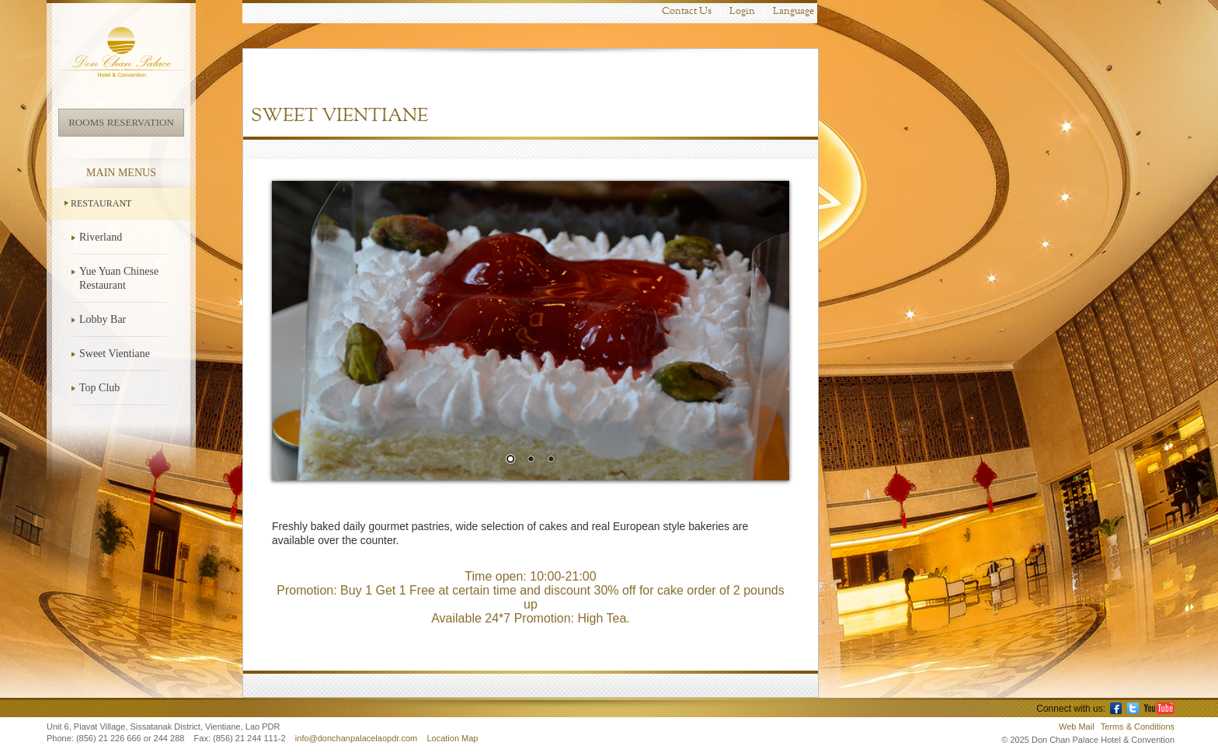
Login (742, 11)
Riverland (100, 237)
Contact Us (687, 11)
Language (793, 11)
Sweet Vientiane (114, 353)
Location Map (452, 738)
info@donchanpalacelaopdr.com (357, 738)
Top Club (99, 388)
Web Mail (1076, 726)
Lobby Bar (102, 319)
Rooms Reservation (121, 122)
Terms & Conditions (1137, 726)
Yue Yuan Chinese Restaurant (118, 278)
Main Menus (121, 173)
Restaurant (101, 203)
